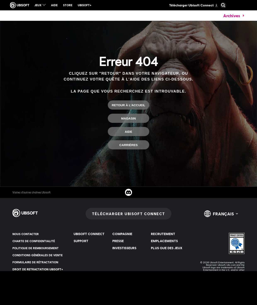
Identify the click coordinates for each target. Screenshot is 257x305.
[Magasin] (128, 118)
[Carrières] (128, 144)
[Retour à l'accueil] (128, 105)
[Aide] (128, 131)
